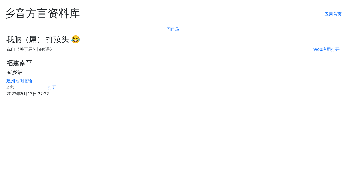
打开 (52, 87)
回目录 (173, 29)
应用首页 (333, 14)
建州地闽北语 (19, 81)
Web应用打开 (326, 49)
